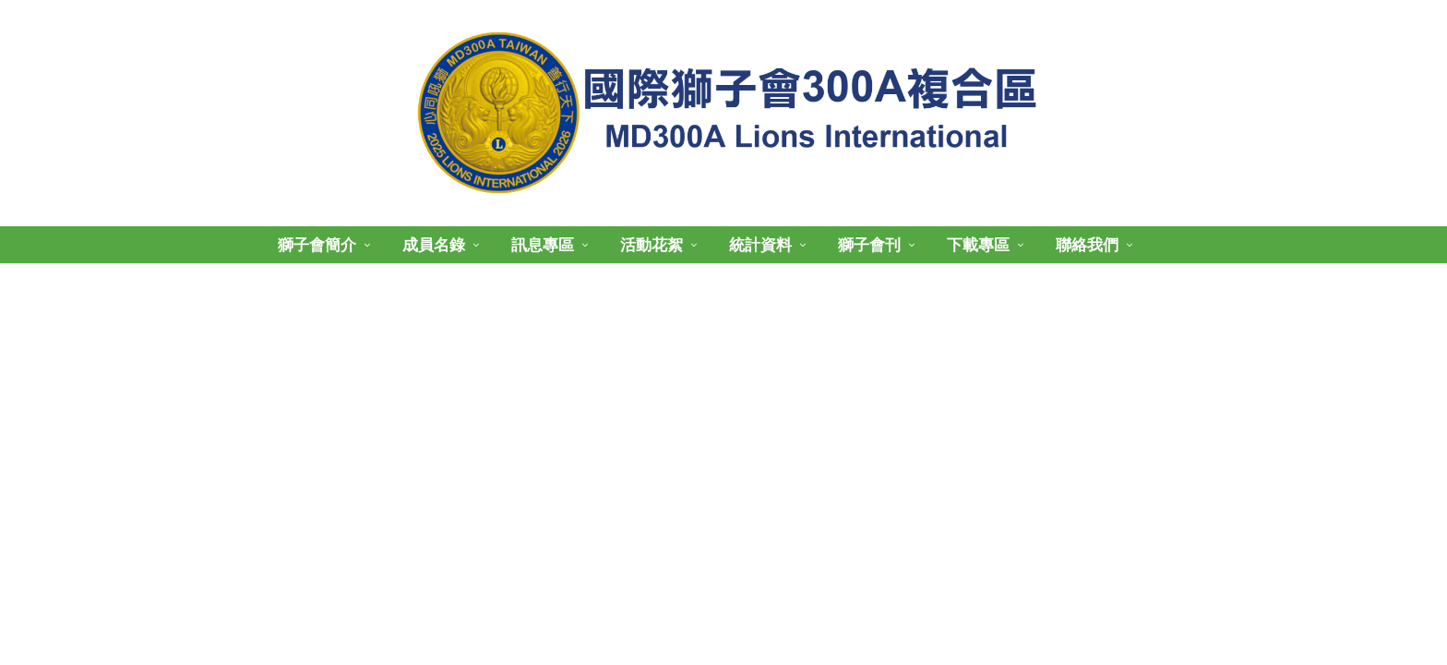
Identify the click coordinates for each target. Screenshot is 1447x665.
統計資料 (760, 245)
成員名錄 (433, 245)
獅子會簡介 (317, 245)
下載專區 (978, 245)
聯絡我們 (1087, 245)
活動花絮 (651, 245)
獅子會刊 (869, 245)
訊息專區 (542, 245)
